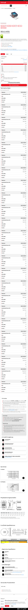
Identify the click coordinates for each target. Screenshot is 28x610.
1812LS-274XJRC (23, 293)
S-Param (20, 26)
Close (26, 600)
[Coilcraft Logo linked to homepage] (14, 2)
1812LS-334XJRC (23, 306)
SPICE (13, 26)
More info (22, 574)
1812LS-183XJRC (23, 117)
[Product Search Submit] (11, 6)
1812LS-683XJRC (23, 205)
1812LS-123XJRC (23, 92)
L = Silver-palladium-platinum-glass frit (8, 78)
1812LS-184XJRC (23, 268)
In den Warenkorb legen (14, 85)
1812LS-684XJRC (23, 356)
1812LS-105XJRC (23, 381)
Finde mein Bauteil (25, 59)
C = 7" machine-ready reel (6, 81)
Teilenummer (3, 58)
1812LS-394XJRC (23, 318)
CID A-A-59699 (10, 46)
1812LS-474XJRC (23, 331)
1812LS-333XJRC (23, 155)
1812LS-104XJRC (23, 230)
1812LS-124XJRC (23, 243)
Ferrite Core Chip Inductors (8, 8)
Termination (2, 76)
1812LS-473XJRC (23, 180)
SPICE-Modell (3, 27)
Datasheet (3, 26)
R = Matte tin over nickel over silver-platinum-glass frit (10, 77)
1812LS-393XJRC (23, 167)
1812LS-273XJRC (23, 142)
